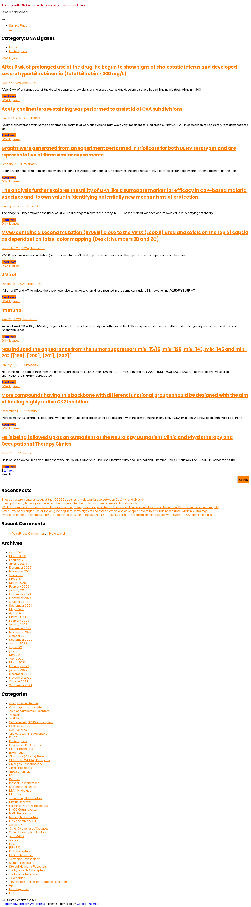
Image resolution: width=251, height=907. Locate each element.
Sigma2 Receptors (21, 862)
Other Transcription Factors (27, 832)
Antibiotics (16, 718)
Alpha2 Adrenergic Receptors (29, 711)
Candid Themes (87, 903)
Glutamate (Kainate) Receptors (30, 756)
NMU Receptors (20, 813)
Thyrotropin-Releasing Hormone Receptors (38, 881)
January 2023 (18, 624)
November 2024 (20, 598)
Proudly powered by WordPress (24, 903)
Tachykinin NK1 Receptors (27, 870)
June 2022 (16, 651)
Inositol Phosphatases (24, 783)
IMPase (14, 779)
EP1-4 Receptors (21, 749)
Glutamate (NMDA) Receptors (29, 760)
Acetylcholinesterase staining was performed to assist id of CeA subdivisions (92, 109)
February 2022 (19, 666)
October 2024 (18, 601)
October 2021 (18, 681)
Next (10, 470)
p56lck (13, 840)
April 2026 (16, 552)
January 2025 (18, 590)
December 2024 (20, 594)
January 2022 (18, 670)
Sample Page (18, 25)
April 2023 (16, 613)
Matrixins (15, 794)
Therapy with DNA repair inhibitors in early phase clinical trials (43, 5)
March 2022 (17, 662)
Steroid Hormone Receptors (28, 866)
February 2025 (19, 586)
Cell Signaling (18, 730)
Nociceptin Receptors (23, 817)
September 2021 (20, 685)
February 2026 (19, 560)
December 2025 (20, 567)
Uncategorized (19, 889)
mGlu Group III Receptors (25, 798)
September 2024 (20, 605)
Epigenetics (17, 752)
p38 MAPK (16, 836)
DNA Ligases (11, 58)
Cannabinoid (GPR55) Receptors (31, 722)
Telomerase (17, 878)
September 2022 (20, 639)
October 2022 (18, 636)
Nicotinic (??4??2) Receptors (28, 806)
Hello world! (57, 533)
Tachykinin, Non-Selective (27, 874)
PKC (12, 843)
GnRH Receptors (20, 768)
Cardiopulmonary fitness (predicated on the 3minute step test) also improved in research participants (70, 503)
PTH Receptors (19, 851)
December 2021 (20, 674)
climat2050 (29, 82)
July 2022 (15, 647)
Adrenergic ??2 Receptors (26, 707)
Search (6, 474)
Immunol (12, 310)
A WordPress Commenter (26, 533)
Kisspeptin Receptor (22, 787)
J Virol (9, 274)
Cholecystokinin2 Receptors (28, 733)
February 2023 (19, 620)
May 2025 (16, 579)
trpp (12, 885)
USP (12, 893)
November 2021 (20, 677)
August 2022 (18, 643)
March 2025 (17, 582)
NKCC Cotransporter (23, 809)
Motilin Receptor (20, 802)
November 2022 (20, 632)
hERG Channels (19, 771)
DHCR (13, 737)
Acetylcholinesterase (23, 703)
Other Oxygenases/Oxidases (29, 828)
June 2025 (16, 575)
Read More (9, 96)
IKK (11, 775)
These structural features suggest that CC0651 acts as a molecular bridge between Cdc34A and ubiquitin (73, 499)
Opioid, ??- (16, 825)
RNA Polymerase (21, 855)
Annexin (14, 714)
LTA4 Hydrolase (20, 790)
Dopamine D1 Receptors (26, 745)
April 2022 (16, 658)
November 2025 (20, 571)
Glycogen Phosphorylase (26, 764)
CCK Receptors (19, 726)
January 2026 (18, 563)
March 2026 (17, 556)
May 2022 (16, 655)
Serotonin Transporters (25, 859)
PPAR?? (14, 847)
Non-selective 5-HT (23, 821)
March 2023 (17, 617)
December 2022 (20, 628)
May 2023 (16, 609)
